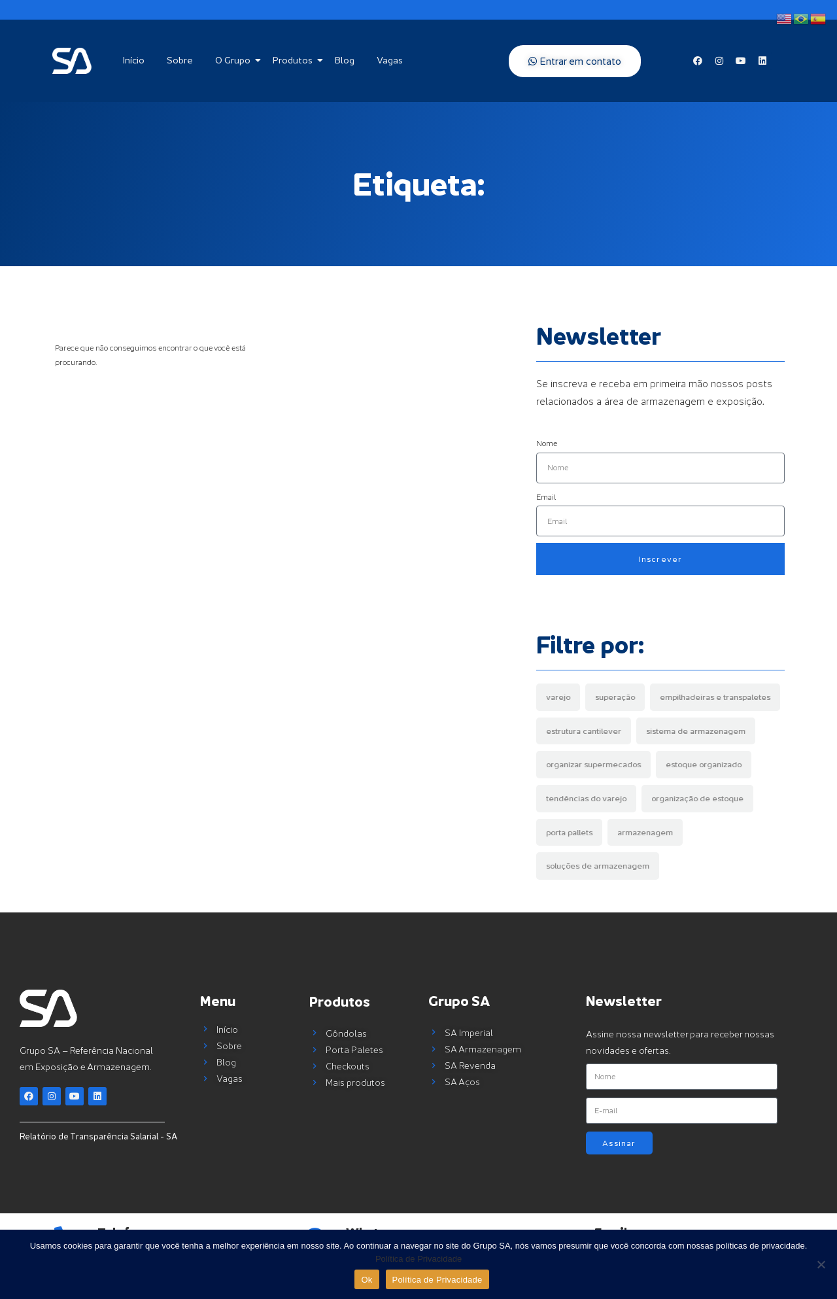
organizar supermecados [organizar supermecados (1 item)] (593, 764)
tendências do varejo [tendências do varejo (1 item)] (586, 798)
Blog (344, 59)
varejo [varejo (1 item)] (558, 697)
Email (546, 497)
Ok (366, 1280)
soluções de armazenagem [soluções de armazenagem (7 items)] (597, 866)
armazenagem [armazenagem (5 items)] (645, 832)
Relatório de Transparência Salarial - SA (98, 1136)
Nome (546, 443)
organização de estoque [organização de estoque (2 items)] (697, 798)
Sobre (180, 59)
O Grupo (235, 59)
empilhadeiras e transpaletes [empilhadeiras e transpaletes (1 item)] (715, 697)
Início (134, 59)
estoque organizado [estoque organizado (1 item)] (704, 764)
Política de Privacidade (418, 1259)
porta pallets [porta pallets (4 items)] (569, 832)
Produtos (295, 59)
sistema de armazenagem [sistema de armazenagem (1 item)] (695, 731)
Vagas (390, 59)
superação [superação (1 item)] (615, 697)
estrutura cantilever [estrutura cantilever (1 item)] (583, 731)
